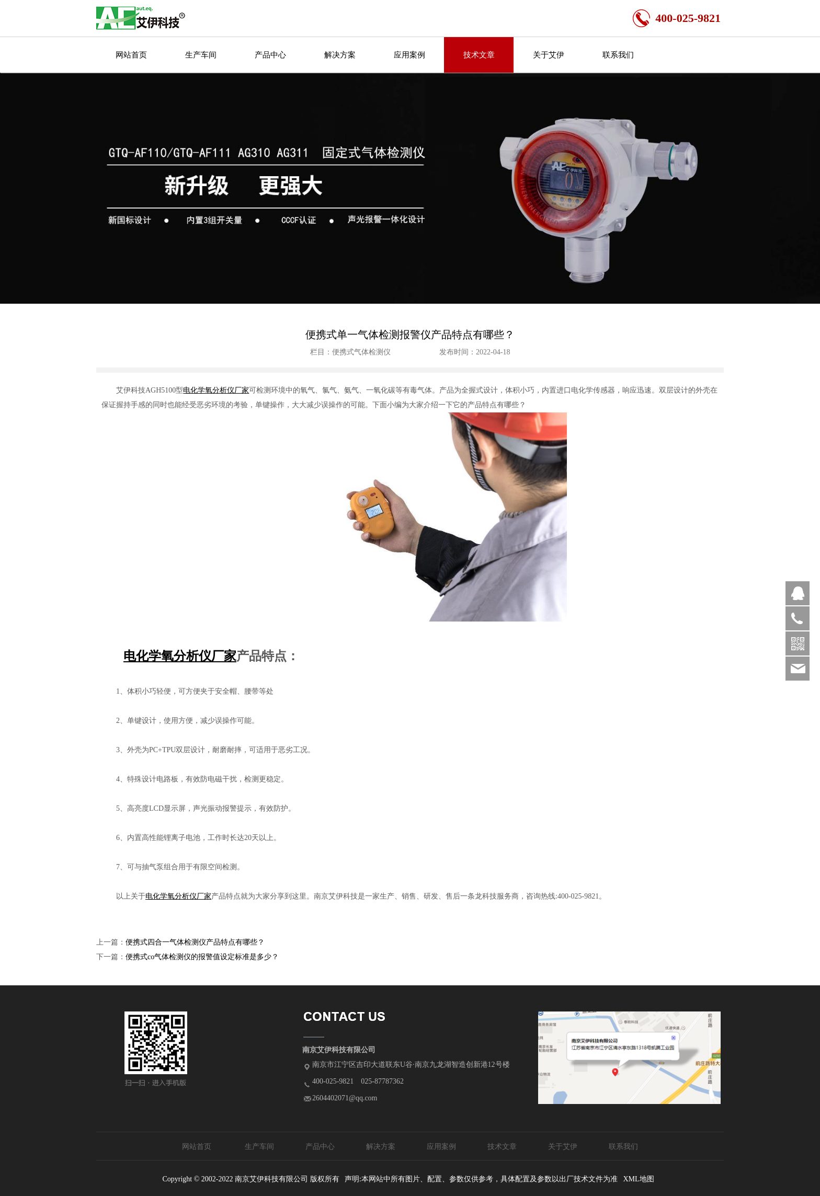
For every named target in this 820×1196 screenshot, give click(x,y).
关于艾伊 (548, 55)
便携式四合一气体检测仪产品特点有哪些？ (195, 942)
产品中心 (270, 55)
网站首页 (131, 55)
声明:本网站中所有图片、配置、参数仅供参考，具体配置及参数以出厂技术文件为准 (481, 1179)
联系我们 (618, 55)
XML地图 (638, 1179)
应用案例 (409, 55)
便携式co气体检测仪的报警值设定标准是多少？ (202, 957)
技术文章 (479, 55)
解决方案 (340, 55)
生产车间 (201, 55)
